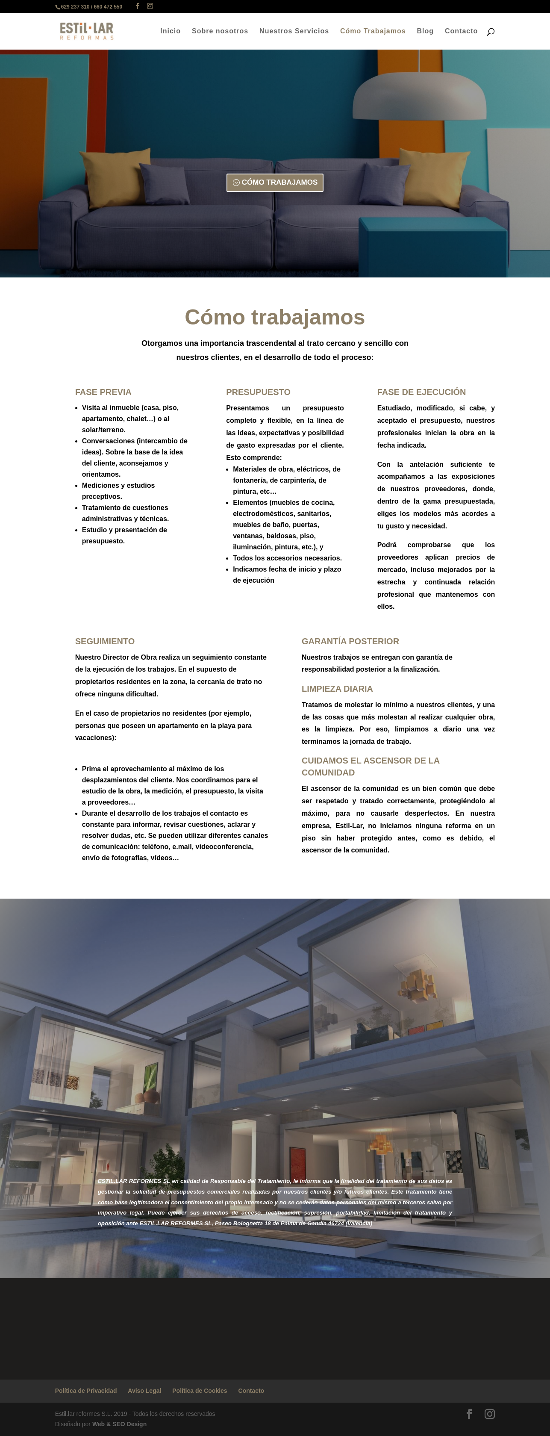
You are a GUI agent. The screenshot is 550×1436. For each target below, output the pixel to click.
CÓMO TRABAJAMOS (280, 182)
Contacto (461, 31)
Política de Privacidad (86, 1390)
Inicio (170, 31)
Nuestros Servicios (294, 31)
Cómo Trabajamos (373, 31)
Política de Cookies (199, 1390)
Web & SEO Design (119, 1424)
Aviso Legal (144, 1390)
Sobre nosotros (220, 31)
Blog (425, 31)
